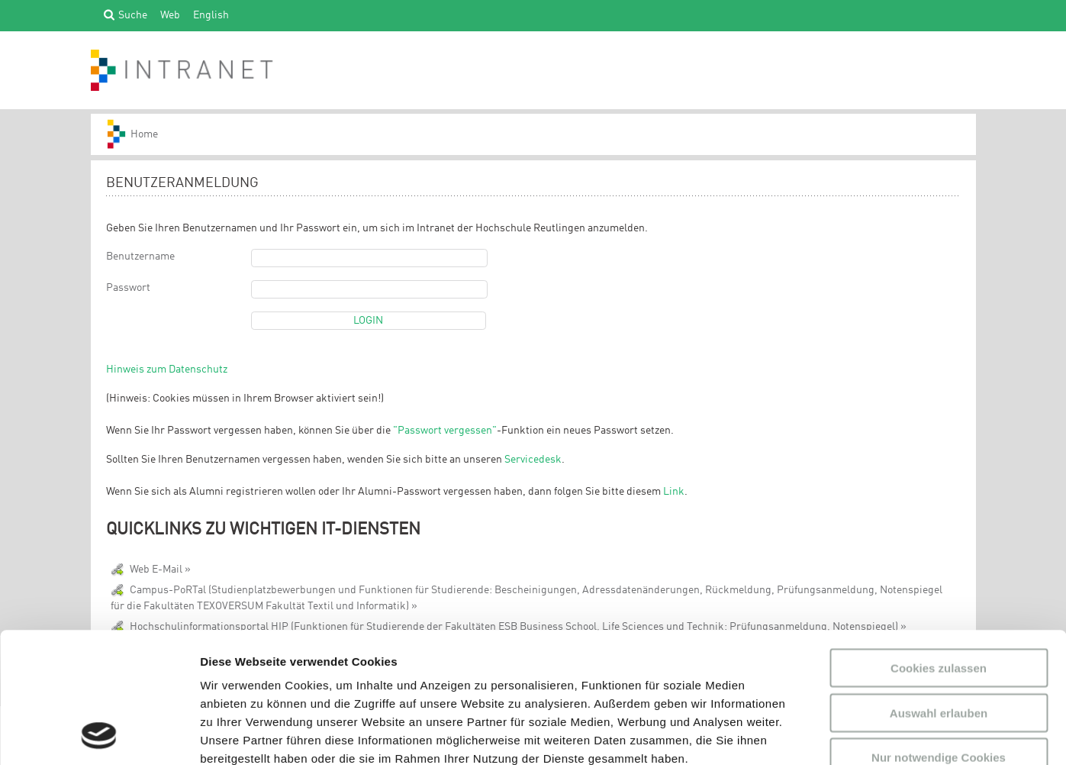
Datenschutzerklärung (264, 673)
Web (170, 14)
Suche (132, 14)
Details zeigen (811, 734)
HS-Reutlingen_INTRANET (139, 134)
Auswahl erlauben (938, 590)
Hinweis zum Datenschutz (166, 369)
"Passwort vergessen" (445, 430)
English (211, 14)
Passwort (128, 287)
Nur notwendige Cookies (938, 634)
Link (673, 491)
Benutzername (140, 256)
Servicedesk (533, 459)
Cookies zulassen (938, 545)
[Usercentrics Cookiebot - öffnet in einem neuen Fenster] (99, 735)
